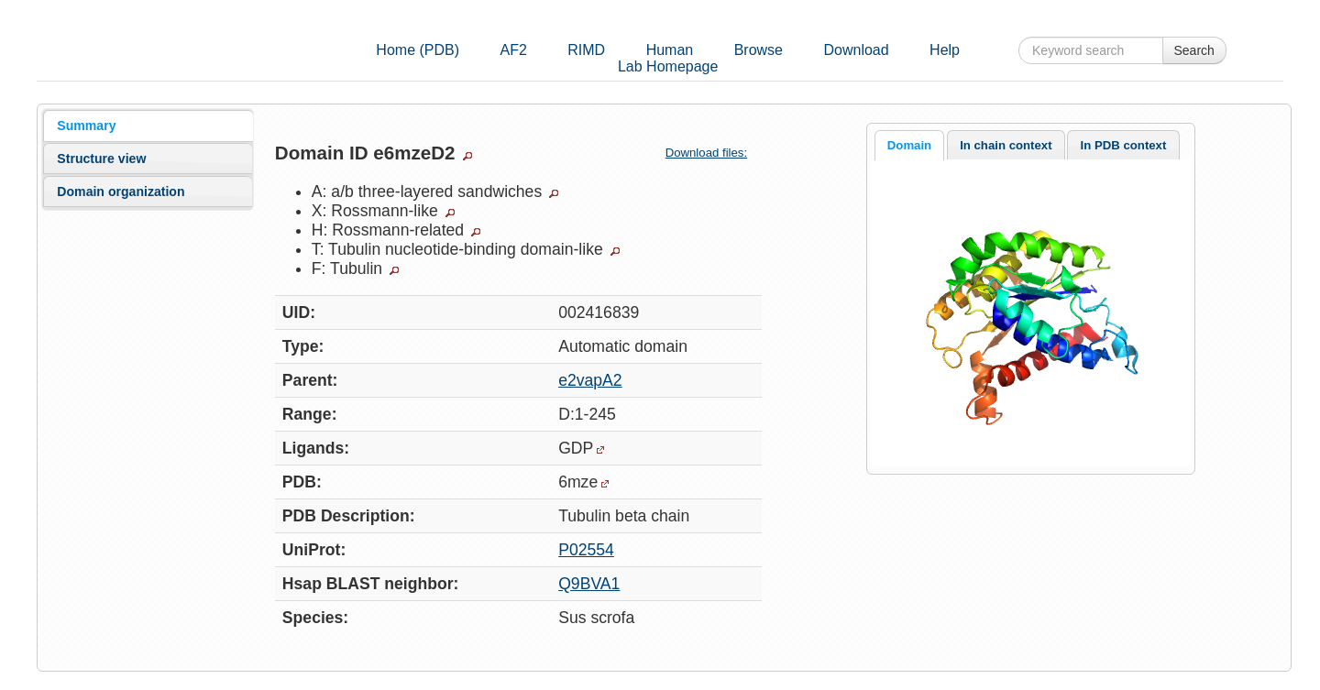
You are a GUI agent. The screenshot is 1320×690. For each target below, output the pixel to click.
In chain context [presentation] (1005, 145)
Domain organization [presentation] (120, 191)
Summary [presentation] (86, 125)
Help (945, 50)
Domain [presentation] (909, 145)
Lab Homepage (668, 66)
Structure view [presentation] (101, 158)
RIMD (586, 50)
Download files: (714, 152)
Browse (758, 50)
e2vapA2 (590, 380)
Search (1194, 50)
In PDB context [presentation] (1124, 145)
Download (855, 50)
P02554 (586, 550)
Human (670, 50)
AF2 (513, 50)
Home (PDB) (417, 50)
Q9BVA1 (589, 584)
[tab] (148, 125)
